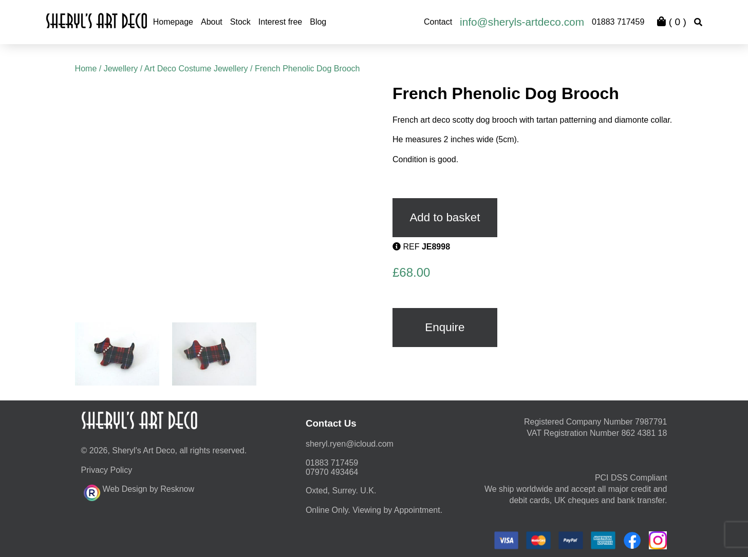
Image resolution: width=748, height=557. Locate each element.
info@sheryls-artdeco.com (522, 22)
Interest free (280, 21)
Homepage (173, 21)
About (211, 21)
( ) (671, 21)
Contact (438, 21)
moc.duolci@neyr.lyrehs (350, 443)
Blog (318, 21)
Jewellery (121, 68)
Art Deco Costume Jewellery (196, 68)
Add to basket (444, 217)
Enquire (444, 327)
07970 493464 (332, 472)
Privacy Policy (107, 470)
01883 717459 (618, 21)
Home (86, 68)
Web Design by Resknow (139, 491)
